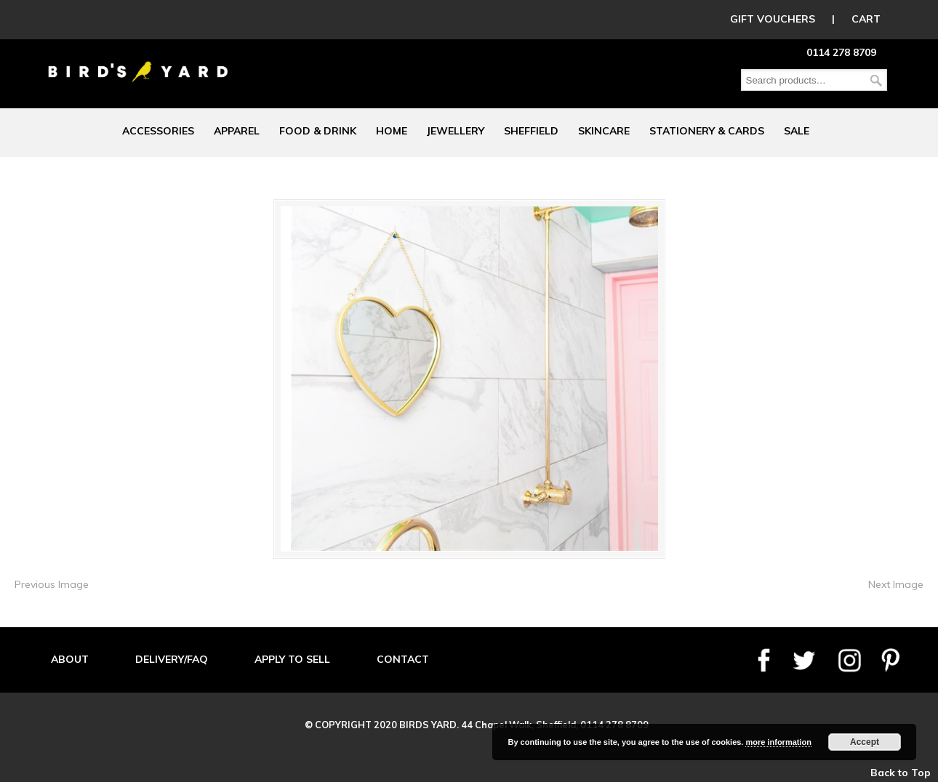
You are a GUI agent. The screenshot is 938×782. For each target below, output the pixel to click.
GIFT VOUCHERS (772, 18)
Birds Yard (138, 61)
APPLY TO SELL (292, 659)
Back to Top (900, 772)
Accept (864, 742)
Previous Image (52, 584)
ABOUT (70, 659)
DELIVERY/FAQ (171, 659)
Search (876, 80)
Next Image (895, 584)
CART (866, 18)
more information (778, 742)
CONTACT (403, 659)
